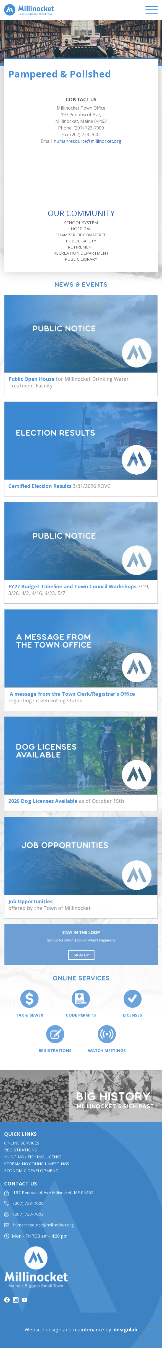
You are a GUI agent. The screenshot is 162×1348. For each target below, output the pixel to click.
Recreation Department (81, 253)
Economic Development (31, 1177)
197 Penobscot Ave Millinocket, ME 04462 (53, 1199)
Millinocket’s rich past (117, 1106)
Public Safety (81, 241)
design (125, 1329)
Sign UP (84, 955)
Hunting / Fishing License (33, 1163)
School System (81, 222)
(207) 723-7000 (28, 1210)
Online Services (21, 1149)
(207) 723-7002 (28, 1220)
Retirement (81, 247)
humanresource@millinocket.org (87, 141)
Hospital (81, 228)
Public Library (81, 259)
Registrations (20, 1156)
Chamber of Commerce (81, 234)
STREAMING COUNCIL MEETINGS (36, 1170)
